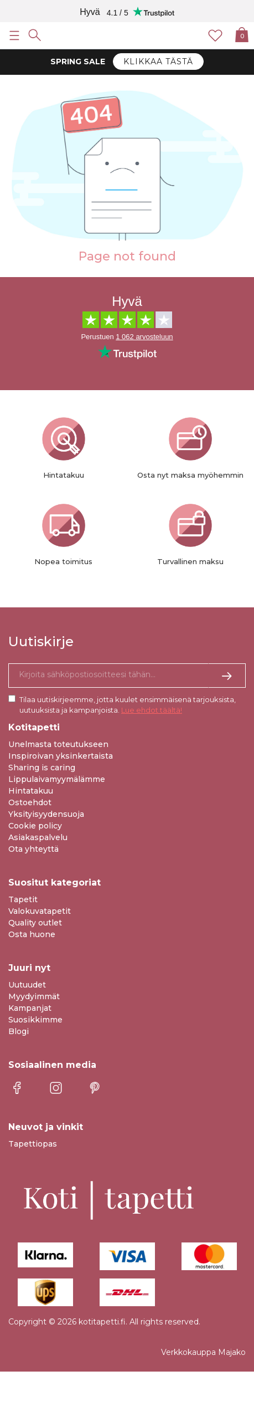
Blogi (18, 1031)
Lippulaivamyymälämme (56, 779)
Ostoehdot (29, 802)
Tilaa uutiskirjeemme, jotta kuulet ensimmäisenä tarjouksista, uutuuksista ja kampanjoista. (127, 705)
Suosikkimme (35, 1020)
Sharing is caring (41, 768)
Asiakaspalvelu (38, 837)
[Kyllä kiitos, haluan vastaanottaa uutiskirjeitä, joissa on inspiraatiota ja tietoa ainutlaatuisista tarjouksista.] (127, 675)
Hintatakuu (30, 791)
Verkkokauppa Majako (203, 1352)
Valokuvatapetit (39, 911)
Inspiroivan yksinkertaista (60, 756)
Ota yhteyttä (33, 849)
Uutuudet (27, 985)
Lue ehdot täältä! (151, 709)
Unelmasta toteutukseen (58, 744)
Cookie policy (35, 826)
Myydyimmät (34, 996)
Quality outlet (35, 923)
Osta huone (31, 934)
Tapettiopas (32, 1144)
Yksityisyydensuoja (46, 814)
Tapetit (23, 899)
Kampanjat (29, 1008)
